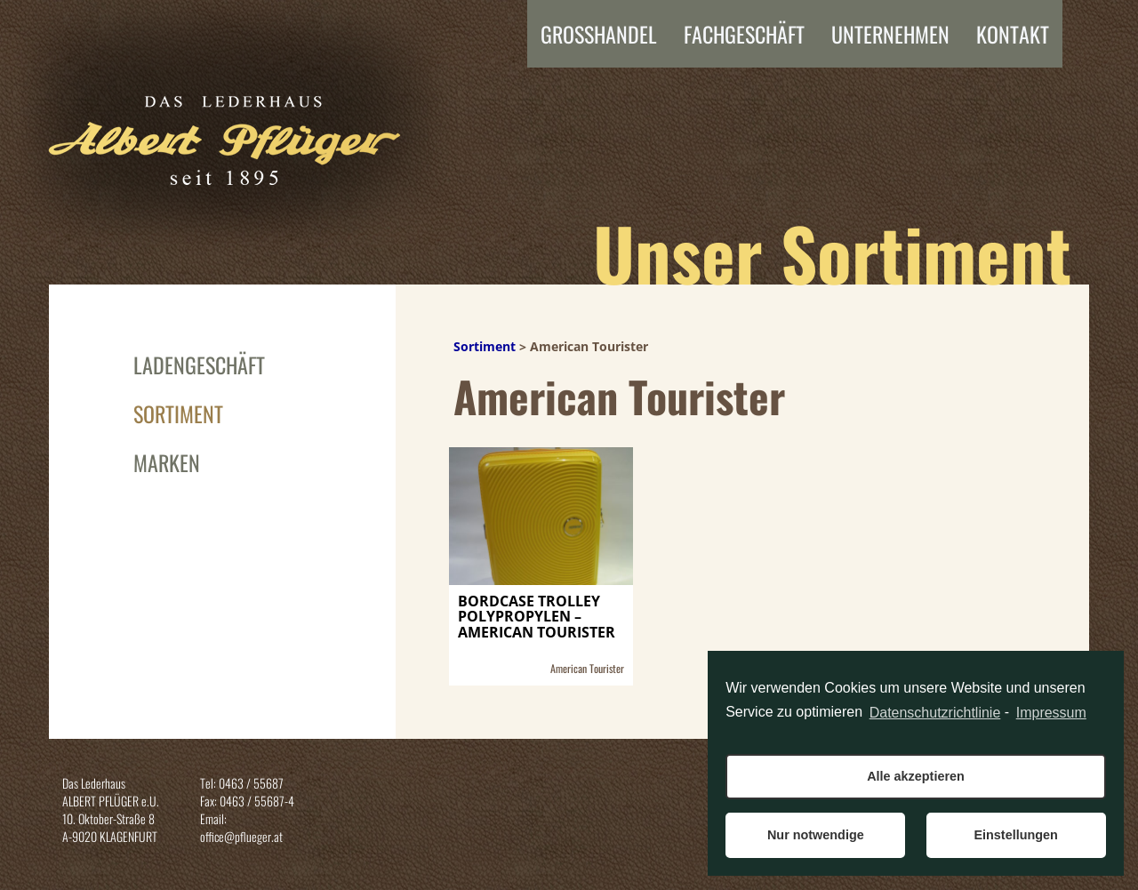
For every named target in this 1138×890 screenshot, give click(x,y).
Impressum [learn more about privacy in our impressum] (1051, 712)
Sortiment (178, 413)
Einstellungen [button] (1015, 835)
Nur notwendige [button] (815, 835)
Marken (166, 462)
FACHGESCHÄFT (744, 34)
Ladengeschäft (199, 365)
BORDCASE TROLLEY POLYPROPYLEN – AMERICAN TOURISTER (536, 618)
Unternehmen (890, 34)
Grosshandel (599, 34)
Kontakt (1012, 34)
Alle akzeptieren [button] (916, 776)
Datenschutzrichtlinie (935, 712)
